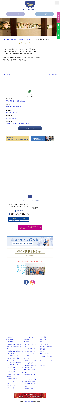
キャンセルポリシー (46, 354)
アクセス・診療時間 (46, 346)
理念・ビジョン (45, 342)
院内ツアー (43, 339)
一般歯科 (11, 339)
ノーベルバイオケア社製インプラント (14, 384)
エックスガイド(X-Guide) (14, 375)
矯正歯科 (26, 342)
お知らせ (42, 365)
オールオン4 (12, 372)
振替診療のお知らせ (12, 112)
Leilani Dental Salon (29, 401)
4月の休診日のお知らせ (13, 107)
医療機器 (42, 349)
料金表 (42, 351)
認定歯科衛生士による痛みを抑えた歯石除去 (14, 347)
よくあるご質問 (29, 388)
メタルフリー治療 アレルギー (28, 371)
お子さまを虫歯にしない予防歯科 (14, 352)
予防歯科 (11, 342)
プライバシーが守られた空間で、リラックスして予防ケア (14, 365)
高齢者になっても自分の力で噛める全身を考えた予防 (14, 358)
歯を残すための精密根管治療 (29, 385)
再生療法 (26, 358)
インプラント (12, 369)
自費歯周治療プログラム (29, 376)
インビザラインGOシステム (29, 345)
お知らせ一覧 (30, 128)
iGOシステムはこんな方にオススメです (29, 350)
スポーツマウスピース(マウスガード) (29, 362)
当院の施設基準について (45, 357)
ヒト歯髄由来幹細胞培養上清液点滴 (29, 366)
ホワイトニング (29, 337)
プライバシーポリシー (45, 362)
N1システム (12, 388)
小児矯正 (26, 356)
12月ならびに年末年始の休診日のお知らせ (19, 124)
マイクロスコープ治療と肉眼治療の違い (29, 380)
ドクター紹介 (44, 344)
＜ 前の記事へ (6, 74)
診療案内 (10, 337)
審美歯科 (26, 339)
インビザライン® (29, 353)
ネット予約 (43, 337)
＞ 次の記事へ (53, 74)
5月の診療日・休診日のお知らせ (16, 101)
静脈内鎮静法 (12, 379)
